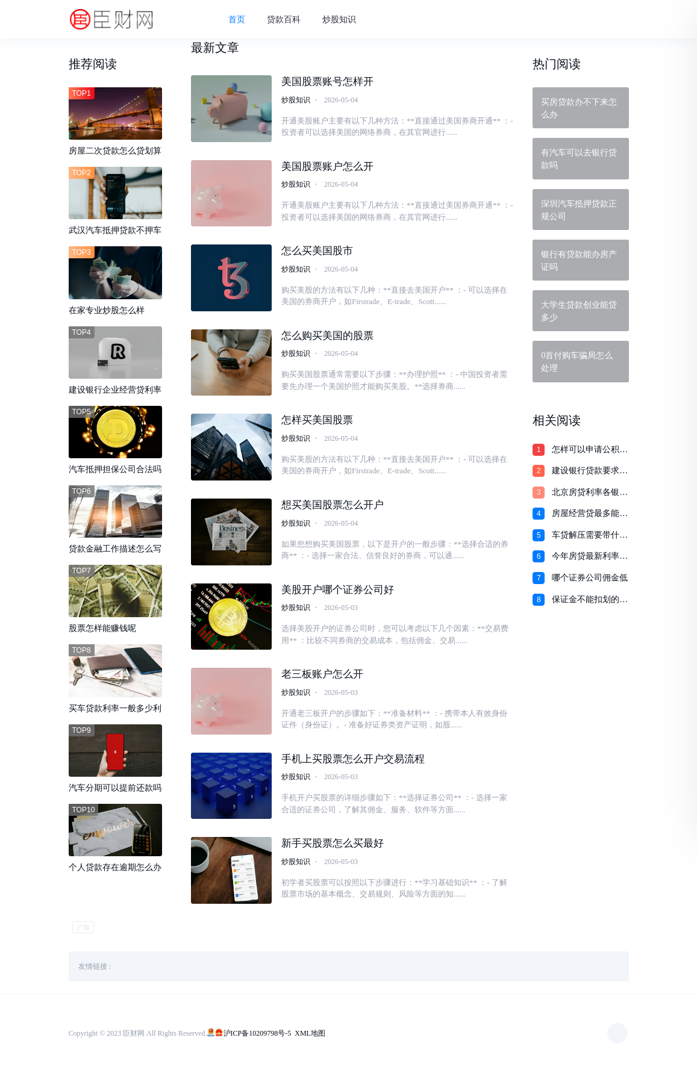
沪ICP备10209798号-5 (257, 1040)
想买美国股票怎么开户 (332, 509)
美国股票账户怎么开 (327, 169)
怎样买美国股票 (317, 424)
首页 (242, 20)
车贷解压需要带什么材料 (590, 535)
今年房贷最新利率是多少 (590, 557)
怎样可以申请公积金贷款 (590, 450)
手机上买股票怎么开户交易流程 (353, 765)
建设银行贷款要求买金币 (590, 471)
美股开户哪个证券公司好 (337, 594)
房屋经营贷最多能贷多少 (590, 514)
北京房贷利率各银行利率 (590, 493)
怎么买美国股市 (317, 254)
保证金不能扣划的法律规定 (590, 600)
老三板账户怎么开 (322, 680)
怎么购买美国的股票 (327, 339)
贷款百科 (290, 20)
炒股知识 (345, 20)
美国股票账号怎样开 (327, 83)
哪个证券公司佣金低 (590, 577)
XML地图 (310, 1040)
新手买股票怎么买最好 (332, 850)
